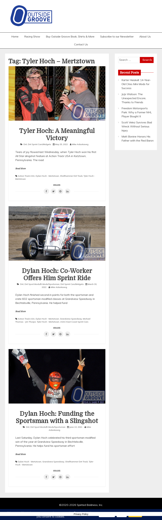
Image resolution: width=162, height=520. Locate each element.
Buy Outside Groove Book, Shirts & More (70, 36)
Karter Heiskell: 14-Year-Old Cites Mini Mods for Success (136, 84)
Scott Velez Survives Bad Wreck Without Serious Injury (137, 126)
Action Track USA (26, 176)
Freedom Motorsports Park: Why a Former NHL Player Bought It (137, 112)
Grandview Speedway (71, 318)
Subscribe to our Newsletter (117, 36)
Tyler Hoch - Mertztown (48, 322)
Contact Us (81, 44)
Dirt (25, 144)
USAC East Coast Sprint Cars (74, 322)
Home (14, 36)
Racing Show (32, 36)
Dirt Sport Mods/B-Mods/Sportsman (42, 284)
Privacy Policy (81, 514)
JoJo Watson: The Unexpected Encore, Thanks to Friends (134, 98)
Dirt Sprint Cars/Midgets (39, 144)
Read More (20, 168)
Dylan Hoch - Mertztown (47, 176)
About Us (145, 36)
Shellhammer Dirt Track (71, 176)
